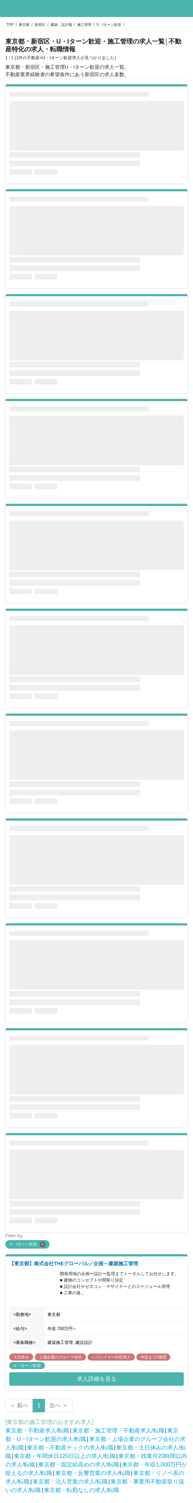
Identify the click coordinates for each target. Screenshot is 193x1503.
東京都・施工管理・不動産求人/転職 (118, 1431)
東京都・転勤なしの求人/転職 (81, 1490)
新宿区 (40, 25)
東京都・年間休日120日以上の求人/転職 (64, 1456)
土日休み (21, 1357)
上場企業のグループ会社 (60, 1357)
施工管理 (84, 25)
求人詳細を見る (97, 1379)
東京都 (24, 25)
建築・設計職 (61, 25)
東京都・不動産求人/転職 (37, 1431)
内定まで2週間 (153, 1357)
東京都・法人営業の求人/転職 (70, 1482)
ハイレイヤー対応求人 (111, 1357)
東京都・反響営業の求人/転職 (92, 1473)
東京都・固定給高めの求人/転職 (78, 1465)
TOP (9, 25)
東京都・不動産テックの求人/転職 (70, 1448)
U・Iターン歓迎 (108, 25)
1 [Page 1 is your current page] (38, 1405)
